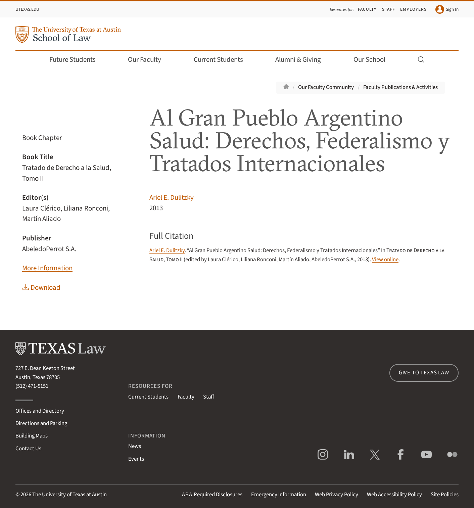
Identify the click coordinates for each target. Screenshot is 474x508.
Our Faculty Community (326, 87)
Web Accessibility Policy (394, 495)
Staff (388, 9)
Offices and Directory (39, 411)
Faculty (367, 9)
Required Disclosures (212, 495)
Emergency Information (278, 495)
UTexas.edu (27, 9)
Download (41, 287)
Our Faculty (149, 59)
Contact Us (28, 449)
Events (136, 459)
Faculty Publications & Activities (400, 87)
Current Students (223, 59)
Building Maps (31, 436)
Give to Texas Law (424, 373)
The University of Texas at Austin (69, 495)
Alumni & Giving (302, 59)
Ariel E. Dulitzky (171, 197)
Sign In (447, 9)
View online (385, 260)
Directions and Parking (41, 423)
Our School (373, 59)
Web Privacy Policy (336, 495)
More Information (47, 268)
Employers (413, 9)
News (134, 446)
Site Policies (445, 495)
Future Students (77, 59)
